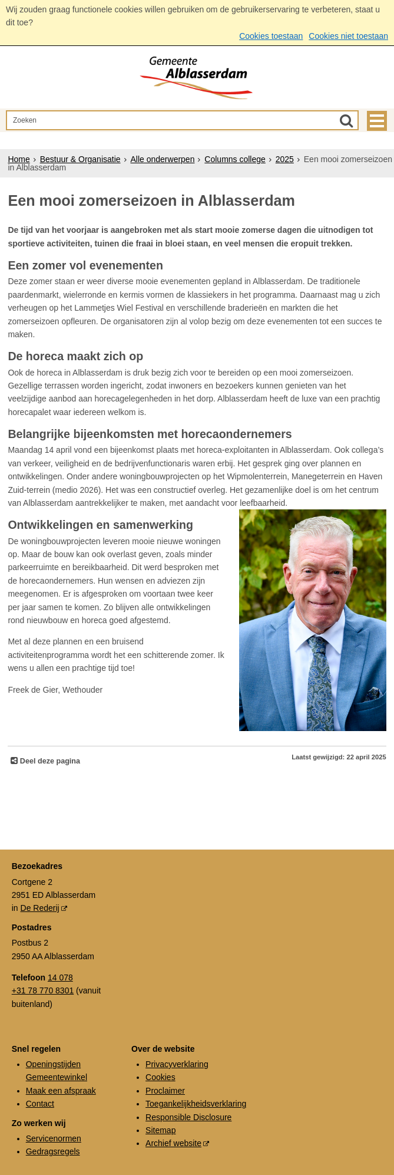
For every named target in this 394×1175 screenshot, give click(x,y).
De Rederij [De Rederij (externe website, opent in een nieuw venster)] (40, 908)
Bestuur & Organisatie (80, 159)
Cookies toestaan (271, 36)
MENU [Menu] (377, 121)
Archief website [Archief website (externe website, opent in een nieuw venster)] (173, 1143)
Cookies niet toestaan (348, 36)
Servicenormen (53, 1138)
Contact (40, 1103)
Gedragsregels (53, 1151)
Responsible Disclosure (188, 1117)
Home (18, 159)
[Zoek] (346, 120)
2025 (285, 159)
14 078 (60, 977)
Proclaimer (165, 1090)
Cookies (160, 1077)
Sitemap (160, 1130)
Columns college (235, 159)
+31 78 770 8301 (43, 990)
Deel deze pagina (49, 761)
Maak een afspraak (61, 1090)
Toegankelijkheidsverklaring (195, 1103)
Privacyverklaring (176, 1064)
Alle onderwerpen (162, 159)
